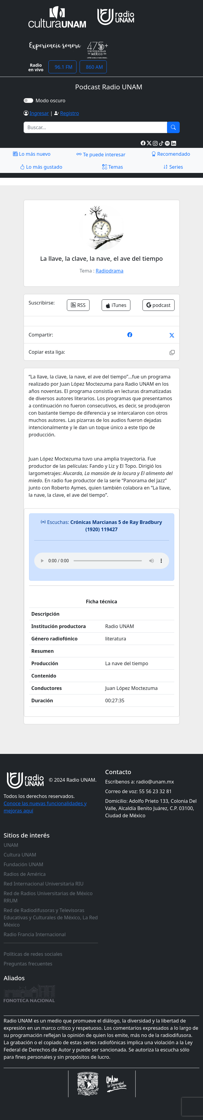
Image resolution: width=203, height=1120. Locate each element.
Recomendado (170, 154)
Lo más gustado (41, 167)
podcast (158, 305)
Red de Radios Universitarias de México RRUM (48, 897)
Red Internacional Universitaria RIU (43, 883)
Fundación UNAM (23, 864)
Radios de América (25, 874)
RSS (78, 305)
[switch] (28, 100)
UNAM (11, 845)
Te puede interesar (100, 154)
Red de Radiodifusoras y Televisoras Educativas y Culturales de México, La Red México (51, 917)
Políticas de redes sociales (33, 954)
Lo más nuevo (32, 154)
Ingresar (39, 113)
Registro (69, 113)
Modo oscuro (52, 100)
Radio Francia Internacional (35, 934)
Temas (112, 167)
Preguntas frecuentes (28, 963)
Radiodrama (109, 270)
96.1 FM (62, 67)
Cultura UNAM (20, 854)
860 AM (93, 67)
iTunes (116, 305)
